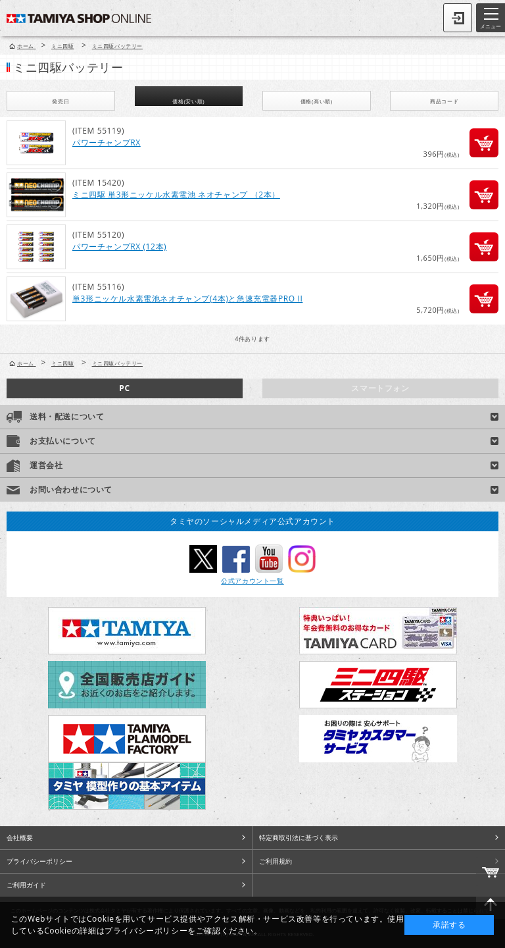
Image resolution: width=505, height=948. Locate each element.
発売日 (60, 101)
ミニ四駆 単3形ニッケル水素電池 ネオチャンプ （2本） (176, 194)
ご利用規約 (275, 861)
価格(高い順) (317, 101)
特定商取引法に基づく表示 (298, 837)
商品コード (444, 101)
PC (124, 388)
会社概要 (20, 837)
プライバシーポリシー (39, 861)
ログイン (457, 18)
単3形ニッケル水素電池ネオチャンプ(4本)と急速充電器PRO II (187, 298)
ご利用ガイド (26, 884)
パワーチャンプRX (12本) (119, 246)
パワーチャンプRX (106, 142)
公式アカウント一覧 (252, 580)
